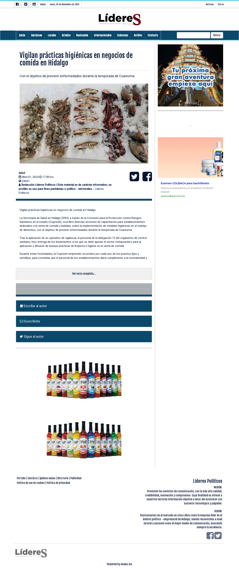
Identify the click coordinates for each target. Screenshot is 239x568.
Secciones (36, 35)
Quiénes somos (47, 478)
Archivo (138, 35)
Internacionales (102, 35)
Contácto (33, 478)
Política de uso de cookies (31, 482)
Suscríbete (30, 321)
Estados (66, 35)
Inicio (22, 35)
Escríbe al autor (33, 306)
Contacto (153, 35)
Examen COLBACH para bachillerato (185, 183)
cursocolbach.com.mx (173, 196)
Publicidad (75, 478)
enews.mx (126, 564)
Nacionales (82, 35)
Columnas (122, 35)
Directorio (62, 478)
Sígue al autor (32, 336)
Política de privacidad (58, 482)
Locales (52, 35)
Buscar (217, 35)
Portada (21, 478)
